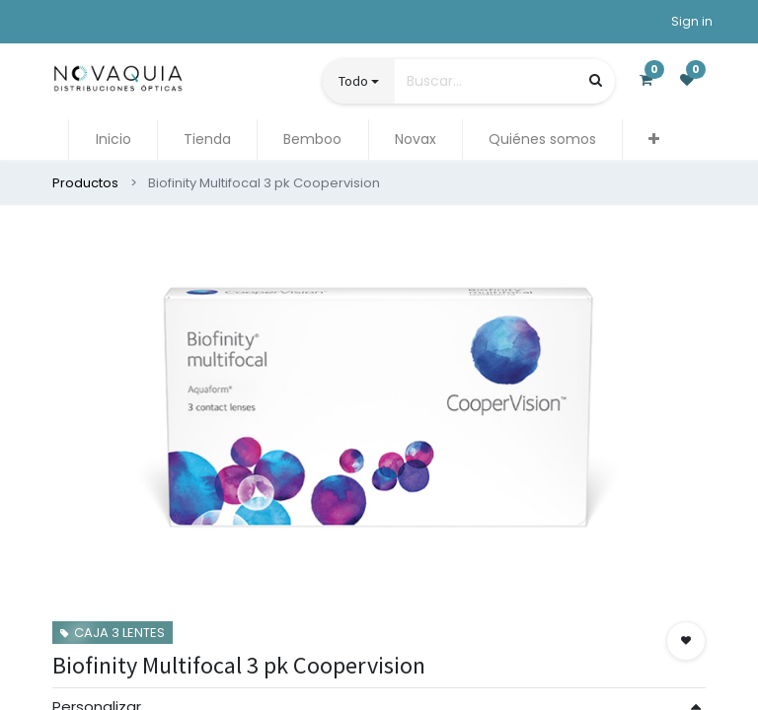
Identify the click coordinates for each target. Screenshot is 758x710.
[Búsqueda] (595, 80)
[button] (654, 139)
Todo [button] (353, 81)
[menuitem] (112, 139)
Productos (85, 183)
